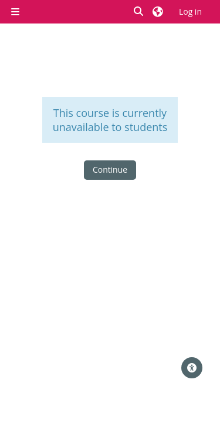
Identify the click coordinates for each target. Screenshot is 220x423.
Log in (190, 11)
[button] (139, 12)
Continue (110, 169)
